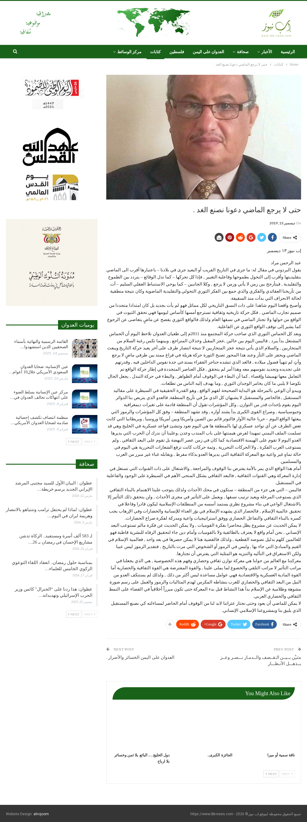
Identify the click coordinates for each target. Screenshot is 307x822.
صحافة (243, 52)
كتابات (155, 52)
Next (271, 774)
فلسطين (176, 52)
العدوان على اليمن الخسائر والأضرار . (140, 657)
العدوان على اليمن (208, 52)
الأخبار (266, 52)
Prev (287, 774)
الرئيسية (288, 52)
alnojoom (41, 814)
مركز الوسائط (129, 52)
